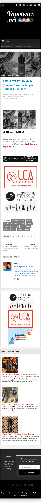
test (17, 226)
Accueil (3, 75)
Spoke (16, 263)
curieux (29, 220)
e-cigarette (14, 223)
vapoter (20, 230)
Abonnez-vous (29, 473)
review (6, 226)
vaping (28, 226)
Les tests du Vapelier (13, 75)
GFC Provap (7, 469)
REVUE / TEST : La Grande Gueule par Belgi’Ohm (29, 246)
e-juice (22, 223)
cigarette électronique (18, 220)
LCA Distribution (8, 464)
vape (22, 226)
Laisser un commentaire (10, 98)
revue (12, 226)
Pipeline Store (7, 466)
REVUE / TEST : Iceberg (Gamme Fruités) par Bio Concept (11, 247)
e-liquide (29, 223)
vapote (13, 230)
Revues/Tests (24, 96)
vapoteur (26, 230)
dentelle (6, 223)
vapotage (6, 230)
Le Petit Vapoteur (9, 461)
